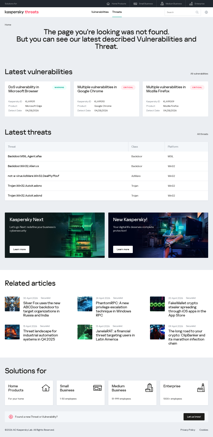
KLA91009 (168, 102)
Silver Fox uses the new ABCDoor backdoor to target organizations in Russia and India (41, 310)
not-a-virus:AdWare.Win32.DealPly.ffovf (31, 176)
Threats (117, 11)
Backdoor (132, 156)
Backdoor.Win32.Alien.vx (22, 166)
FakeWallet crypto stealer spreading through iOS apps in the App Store (187, 310)
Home (8, 24)
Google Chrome (102, 106)
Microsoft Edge (33, 106)
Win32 (170, 166)
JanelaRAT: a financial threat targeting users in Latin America (115, 336)
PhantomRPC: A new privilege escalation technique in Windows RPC (113, 310)
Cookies (203, 430)
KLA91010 (99, 102)
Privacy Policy (188, 430)
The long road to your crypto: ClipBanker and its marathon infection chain (186, 338)
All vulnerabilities (199, 73)
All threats (202, 134)
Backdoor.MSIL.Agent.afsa (23, 156)
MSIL (169, 156)
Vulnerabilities (100, 11)
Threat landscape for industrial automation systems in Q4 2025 (40, 336)
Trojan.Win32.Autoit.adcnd (23, 196)
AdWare (131, 176)
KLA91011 (30, 102)
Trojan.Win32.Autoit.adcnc (23, 186)
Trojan (130, 186)
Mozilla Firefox (171, 106)
